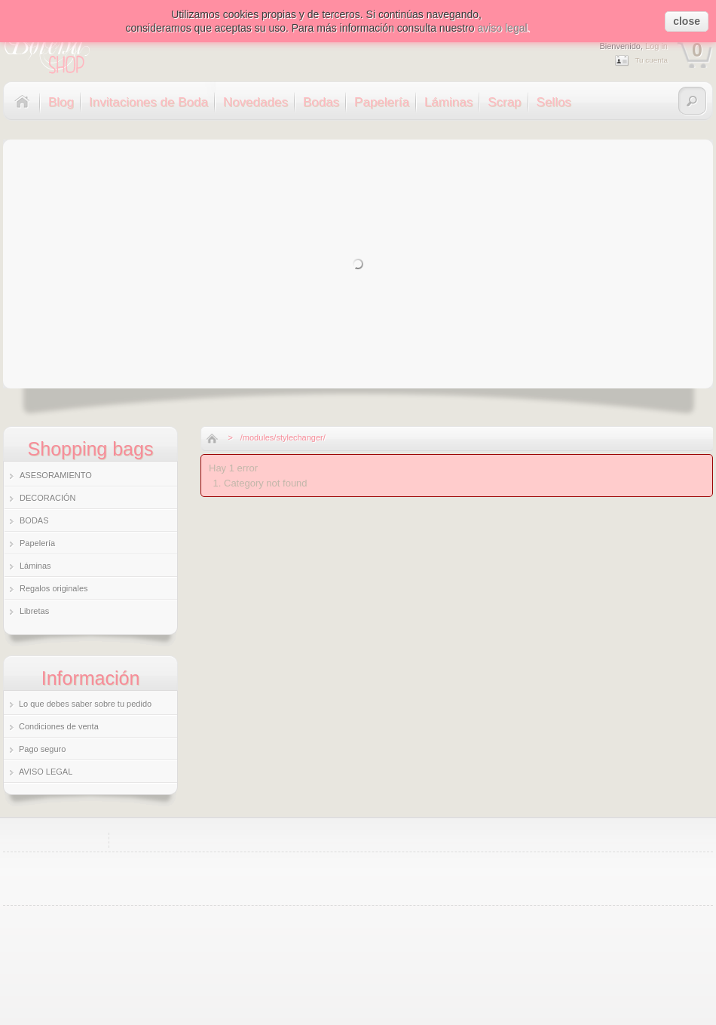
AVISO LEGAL (45, 771)
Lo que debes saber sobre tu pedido (85, 703)
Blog (61, 102)
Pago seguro (42, 748)
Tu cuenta (651, 60)
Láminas (448, 102)
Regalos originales (54, 588)
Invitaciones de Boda (148, 102)
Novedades (255, 102)
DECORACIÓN (48, 497)
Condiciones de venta (59, 726)
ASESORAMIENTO (56, 475)
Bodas (321, 102)
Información (90, 678)
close (686, 21)
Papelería (381, 102)
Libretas (34, 610)
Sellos (554, 102)
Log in (656, 46)
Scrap (504, 102)
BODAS (34, 520)
